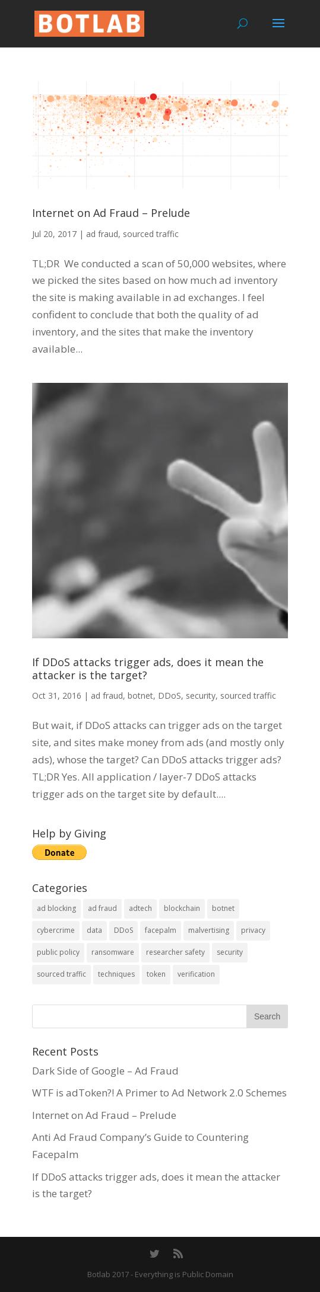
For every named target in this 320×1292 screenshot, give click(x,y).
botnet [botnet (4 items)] (223, 908)
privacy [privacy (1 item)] (253, 930)
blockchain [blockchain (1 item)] (182, 908)
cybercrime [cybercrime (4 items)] (56, 930)
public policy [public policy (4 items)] (58, 952)
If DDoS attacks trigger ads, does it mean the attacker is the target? (148, 668)
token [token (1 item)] (156, 974)
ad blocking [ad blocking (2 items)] (56, 908)
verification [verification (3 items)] (196, 974)
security (201, 695)
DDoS (169, 695)
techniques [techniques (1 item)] (116, 974)
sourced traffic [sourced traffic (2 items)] (61, 974)
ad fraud (102, 233)
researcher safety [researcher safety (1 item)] (175, 952)
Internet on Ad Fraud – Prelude (111, 213)
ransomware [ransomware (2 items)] (112, 952)
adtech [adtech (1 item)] (140, 908)
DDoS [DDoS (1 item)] (123, 930)
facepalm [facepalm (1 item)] (160, 930)
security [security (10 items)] (230, 952)
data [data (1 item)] (94, 930)
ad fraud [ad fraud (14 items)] (102, 908)
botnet (140, 695)
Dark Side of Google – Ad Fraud (105, 1070)
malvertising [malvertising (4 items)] (208, 930)
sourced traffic (151, 233)
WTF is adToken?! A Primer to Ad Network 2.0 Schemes (159, 1092)
